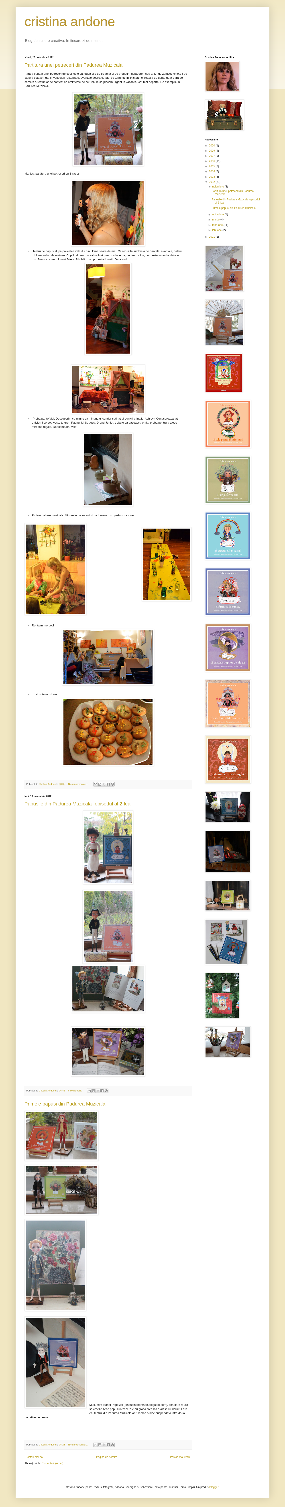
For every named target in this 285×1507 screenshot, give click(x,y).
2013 (212, 176)
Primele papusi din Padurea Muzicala (64, 1104)
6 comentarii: (75, 1090)
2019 (212, 150)
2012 (212, 181)
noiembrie (218, 186)
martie (216, 219)
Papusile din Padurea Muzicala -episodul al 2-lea (77, 804)
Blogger (213, 1487)
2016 (212, 161)
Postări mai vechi (180, 1457)
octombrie (218, 214)
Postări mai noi (34, 1457)
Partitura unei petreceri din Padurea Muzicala (73, 65)
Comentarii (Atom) (52, 1463)
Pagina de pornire (106, 1457)
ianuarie (217, 230)
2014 (212, 171)
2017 (212, 155)
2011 (212, 236)
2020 (212, 145)
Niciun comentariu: (78, 784)
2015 (212, 166)
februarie (218, 224)
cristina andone (69, 21)
